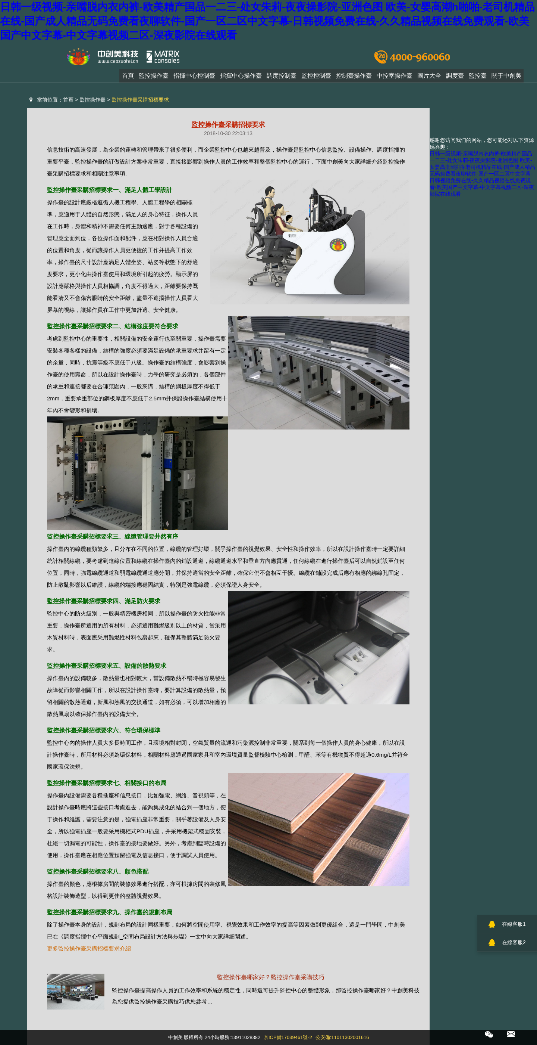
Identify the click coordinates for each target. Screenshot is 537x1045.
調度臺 (455, 77)
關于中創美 (506, 77)
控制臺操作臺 (354, 77)
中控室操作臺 (394, 77)
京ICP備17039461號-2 (288, 1037)
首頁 (128, 77)
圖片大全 (429, 77)
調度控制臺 (281, 77)
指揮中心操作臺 (241, 77)
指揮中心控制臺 (194, 77)
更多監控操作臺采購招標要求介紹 (89, 948)
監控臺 (478, 77)
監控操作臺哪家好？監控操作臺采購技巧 (270, 977)
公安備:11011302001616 (342, 1037)
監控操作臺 (154, 77)
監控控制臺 (316, 77)
